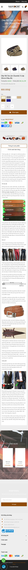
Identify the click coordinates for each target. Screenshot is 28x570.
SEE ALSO (14, 444)
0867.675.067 (11, 524)
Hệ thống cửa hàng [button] (6, 515)
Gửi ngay (14, 504)
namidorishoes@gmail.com (13, 527)
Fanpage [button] (3, 544)
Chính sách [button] (14, 540)
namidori (8, 463)
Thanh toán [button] (4, 552)
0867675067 (9, 119)
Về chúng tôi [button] (14, 535)
